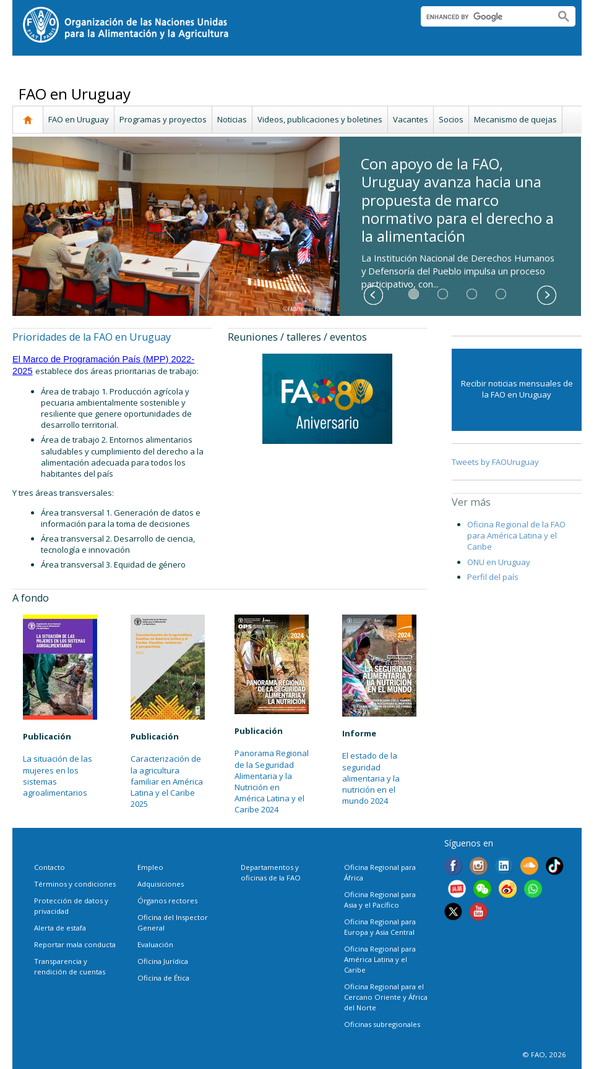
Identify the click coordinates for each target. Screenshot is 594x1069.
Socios (451, 119)
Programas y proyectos (163, 119)
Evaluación (155, 944)
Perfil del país (493, 576)
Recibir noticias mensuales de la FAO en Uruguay (517, 389)
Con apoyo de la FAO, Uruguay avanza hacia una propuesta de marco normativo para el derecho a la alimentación (457, 200)
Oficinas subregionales (382, 1024)
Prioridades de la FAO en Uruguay (91, 337)
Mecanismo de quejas (515, 119)
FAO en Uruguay (78, 119)
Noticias (232, 119)
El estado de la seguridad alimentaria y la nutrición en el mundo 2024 (371, 778)
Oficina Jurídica (162, 961)
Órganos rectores (167, 900)
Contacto (49, 867)
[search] (483, 16)
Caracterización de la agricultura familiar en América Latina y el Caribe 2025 (167, 781)
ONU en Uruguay (498, 562)
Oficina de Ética (163, 977)
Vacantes (410, 119)
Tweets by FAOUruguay (495, 461)
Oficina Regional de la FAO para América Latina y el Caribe (516, 535)
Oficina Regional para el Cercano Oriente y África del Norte (386, 997)
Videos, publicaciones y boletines (319, 119)
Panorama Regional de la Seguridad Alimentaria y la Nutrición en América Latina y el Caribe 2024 (272, 781)
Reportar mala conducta (75, 944)
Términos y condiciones (75, 883)
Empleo (150, 867)
